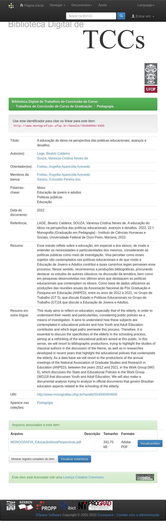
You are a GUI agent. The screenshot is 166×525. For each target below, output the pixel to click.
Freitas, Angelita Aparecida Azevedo (63, 166)
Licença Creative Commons (83, 477)
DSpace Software (49, 515)
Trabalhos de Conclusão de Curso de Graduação (54, 106)
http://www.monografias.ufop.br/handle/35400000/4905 (77, 394)
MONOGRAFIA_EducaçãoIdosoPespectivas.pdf (46, 442)
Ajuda (102, 5)
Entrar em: (143, 16)
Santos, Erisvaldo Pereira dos (59, 179)
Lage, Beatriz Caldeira (53, 153)
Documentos (81, 5)
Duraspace (105, 515)
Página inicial (32, 5)
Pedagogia (105, 106)
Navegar (57, 5)
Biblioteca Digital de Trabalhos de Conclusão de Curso (55, 101)
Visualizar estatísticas (74, 459)
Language (146, 5)
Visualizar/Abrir (150, 443)
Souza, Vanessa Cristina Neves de (62, 158)
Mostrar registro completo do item (33, 459)
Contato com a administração (137, 515)
